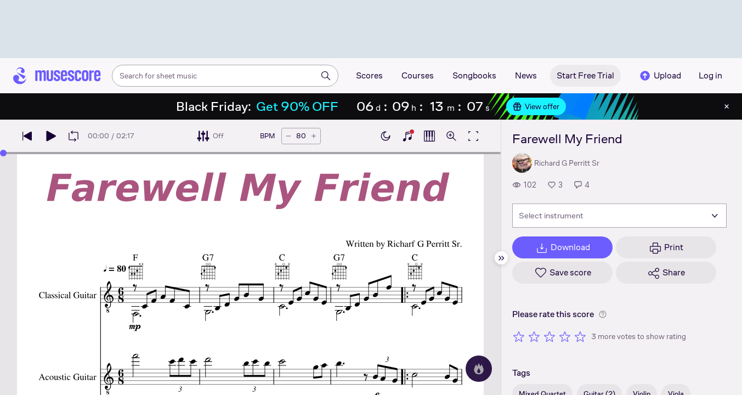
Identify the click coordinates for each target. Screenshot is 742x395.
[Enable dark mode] (386, 136)
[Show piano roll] (429, 136)
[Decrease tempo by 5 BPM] (288, 136)
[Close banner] (726, 106)
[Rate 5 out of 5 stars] (580, 336)
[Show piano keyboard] (407, 136)
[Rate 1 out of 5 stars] (518, 336)
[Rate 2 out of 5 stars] (534, 336)
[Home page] (57, 75)
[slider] (3, 153)
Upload (659, 75)
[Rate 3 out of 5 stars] (549, 336)
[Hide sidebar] (501, 257)
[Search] (326, 75)
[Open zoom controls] (451, 136)
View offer (536, 106)
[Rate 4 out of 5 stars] (564, 336)
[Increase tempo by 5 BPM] (313, 136)
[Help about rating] (602, 314)
